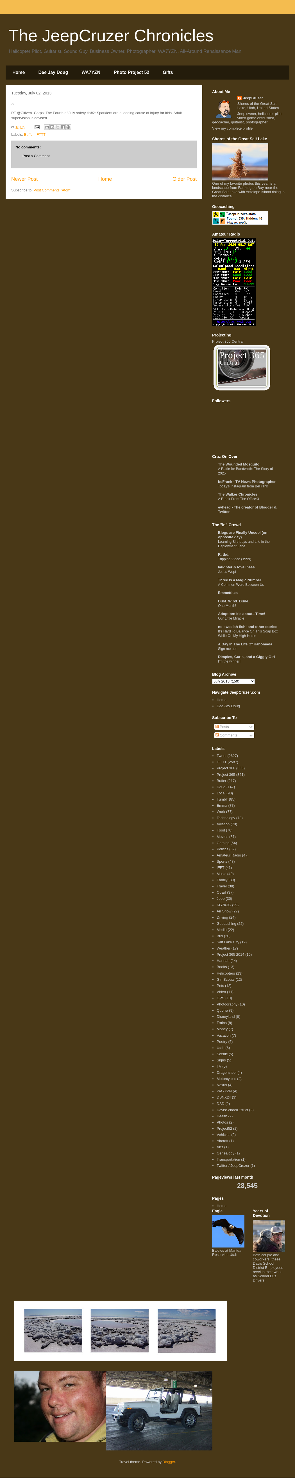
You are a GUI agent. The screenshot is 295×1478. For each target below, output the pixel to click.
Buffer (29, 134)
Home (18, 72)
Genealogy (225, 1153)
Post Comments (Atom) (53, 190)
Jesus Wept (227, 572)
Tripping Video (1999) (234, 559)
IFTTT (41, 134)
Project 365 (226, 774)
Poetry (222, 1041)
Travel (222, 886)
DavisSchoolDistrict (232, 1110)
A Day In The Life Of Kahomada (245, 644)
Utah (220, 1048)
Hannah (223, 961)
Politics (222, 849)
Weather (223, 948)
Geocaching (226, 923)
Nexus (222, 1085)
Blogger (169, 1462)
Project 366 (226, 768)
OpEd (221, 892)
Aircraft (222, 1141)
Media (221, 930)
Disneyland (226, 1016)
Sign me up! (227, 649)
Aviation (223, 824)
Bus (220, 936)
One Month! (227, 606)
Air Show (224, 911)
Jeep (220, 898)
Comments (226, 735)
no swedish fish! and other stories (247, 627)
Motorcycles (226, 1079)
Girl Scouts (226, 979)
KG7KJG (224, 905)
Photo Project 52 (131, 72)
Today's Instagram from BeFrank (243, 486)
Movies (222, 837)
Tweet (221, 756)
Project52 (224, 1128)
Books (222, 967)
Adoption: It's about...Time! (241, 614)
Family (222, 880)
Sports (222, 861)
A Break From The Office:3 (238, 499)
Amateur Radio (229, 855)
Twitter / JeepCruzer (233, 1165)
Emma (222, 805)
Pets (220, 986)
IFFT (220, 867)
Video (221, 992)
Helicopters (226, 973)
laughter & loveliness (236, 567)
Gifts (168, 72)
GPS (220, 998)
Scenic (222, 1054)
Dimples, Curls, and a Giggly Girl (246, 657)
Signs (221, 1060)
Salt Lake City (228, 942)
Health (222, 1116)
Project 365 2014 (230, 954)
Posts (222, 727)
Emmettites (228, 593)
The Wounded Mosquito (238, 464)
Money (222, 1029)
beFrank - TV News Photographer (247, 482)
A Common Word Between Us (241, 585)
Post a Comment (36, 156)
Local (221, 793)
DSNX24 (224, 1097)
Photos (222, 1122)
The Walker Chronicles (237, 494)
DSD (220, 1104)
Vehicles (223, 1135)
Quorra (222, 1010)
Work (221, 812)
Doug (221, 787)
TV (219, 1066)
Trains (222, 1023)
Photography (227, 1004)
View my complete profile (232, 128)
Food (221, 830)
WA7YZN (90, 72)
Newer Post (24, 179)
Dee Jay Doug (53, 72)
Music (221, 874)
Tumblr (222, 799)
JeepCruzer (253, 98)
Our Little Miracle (231, 618)
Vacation (224, 1035)
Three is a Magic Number (239, 580)
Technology (226, 818)
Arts (220, 1147)
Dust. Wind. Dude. (233, 601)
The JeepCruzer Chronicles (111, 35)
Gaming (223, 843)
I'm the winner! (229, 661)
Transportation (228, 1159)
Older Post (185, 179)
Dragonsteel (226, 1072)
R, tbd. (223, 554)
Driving (222, 917)
